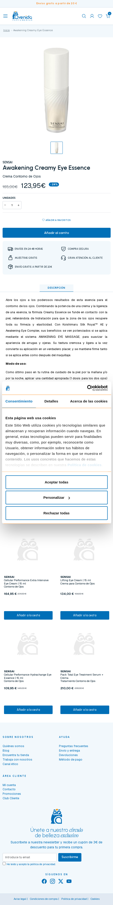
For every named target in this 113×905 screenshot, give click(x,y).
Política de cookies (84, 465)
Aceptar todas (56, 482)
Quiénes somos (13, 746)
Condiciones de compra (44, 899)
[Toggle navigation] (5, 16)
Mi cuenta (9, 785)
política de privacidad (42, 864)
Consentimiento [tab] (19, 401)
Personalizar (56, 497)
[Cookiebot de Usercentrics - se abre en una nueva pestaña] (87, 388)
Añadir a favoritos (56, 220)
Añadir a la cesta (28, 615)
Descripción (56, 287)
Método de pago (70, 759)
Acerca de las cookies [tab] (89, 401)
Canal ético (10, 764)
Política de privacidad (74, 899)
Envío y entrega (69, 751)
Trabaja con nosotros (17, 759)
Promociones (12, 794)
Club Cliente (11, 798)
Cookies (95, 899)
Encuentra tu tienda (16, 755)
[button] (108, 16)
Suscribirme (70, 857)
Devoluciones (68, 755)
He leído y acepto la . (31, 864)
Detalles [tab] (51, 401)
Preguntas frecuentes (73, 746)
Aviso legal (20, 899)
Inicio (6, 30)
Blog (6, 751)
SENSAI (8, 162)
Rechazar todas (56, 513)
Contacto (9, 789)
